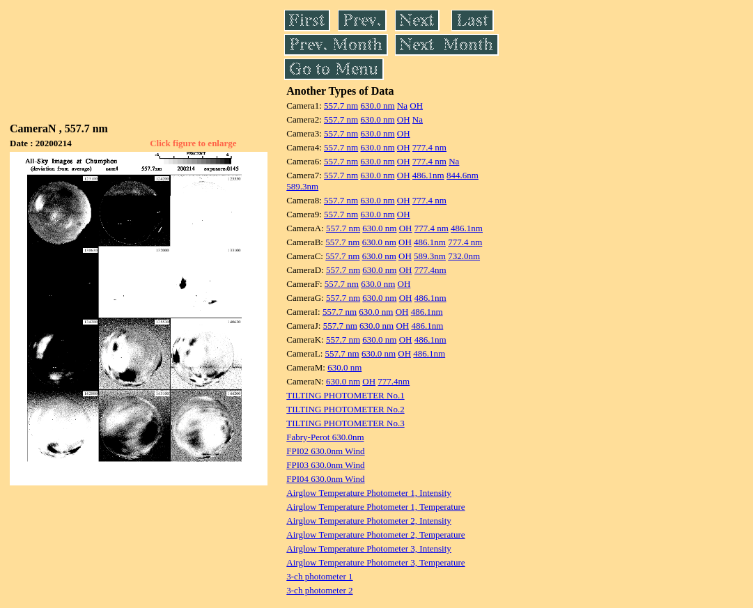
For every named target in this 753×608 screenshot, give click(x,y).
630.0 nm (377, 105)
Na (402, 105)
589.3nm (302, 186)
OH (416, 105)
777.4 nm (429, 147)
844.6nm (463, 175)
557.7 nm (341, 105)
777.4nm (430, 270)
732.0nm (464, 256)
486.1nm (428, 175)
